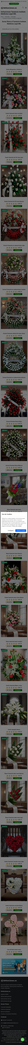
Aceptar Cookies (21, 530)
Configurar (10, 530)
